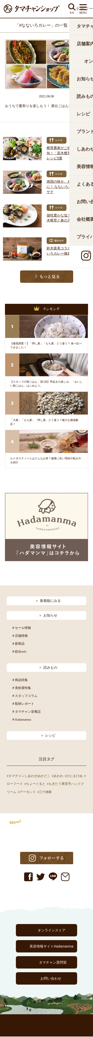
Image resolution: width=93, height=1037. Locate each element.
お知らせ (48, 616)
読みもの (48, 668)
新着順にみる (48, 601)
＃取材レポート (23, 704)
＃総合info (19, 652)
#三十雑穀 (44, 792)
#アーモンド (27, 792)
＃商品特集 (20, 680)
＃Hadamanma (21, 720)
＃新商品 (18, 644)
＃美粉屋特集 (21, 688)
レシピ (48, 736)
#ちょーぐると (35, 784)
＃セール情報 (21, 628)
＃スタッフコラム (24, 696)
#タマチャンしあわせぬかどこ (28, 776)
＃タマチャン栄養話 (26, 712)
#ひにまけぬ (74, 776)
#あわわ (57, 776)
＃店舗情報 (20, 636)
